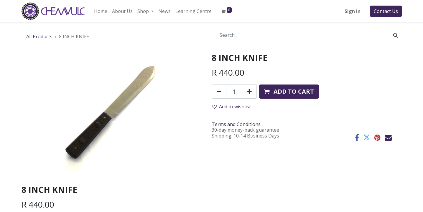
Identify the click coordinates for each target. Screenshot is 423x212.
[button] (289, 92)
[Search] (395, 35)
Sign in (353, 11)
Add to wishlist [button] (231, 106)
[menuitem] (101, 11)
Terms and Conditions (236, 124)
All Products (39, 36)
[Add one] (249, 92)
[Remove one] (219, 92)
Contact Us (386, 11)
